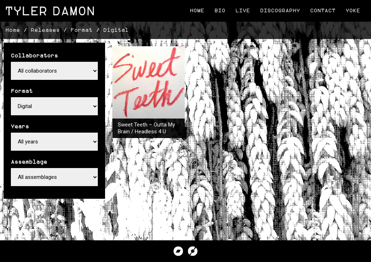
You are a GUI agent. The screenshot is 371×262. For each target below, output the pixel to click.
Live (242, 10)
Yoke (353, 10)
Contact (322, 10)
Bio (219, 10)
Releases (45, 30)
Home (197, 10)
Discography (280, 10)
